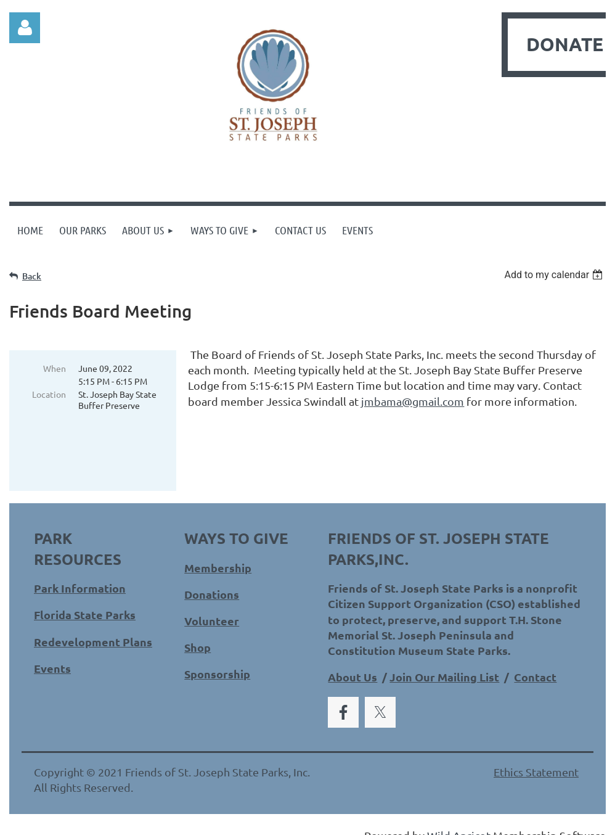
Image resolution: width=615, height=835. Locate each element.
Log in (24, 27)
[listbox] (555, 274)
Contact (535, 661)
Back (31, 276)
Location (49, 394)
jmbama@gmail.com (412, 401)
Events (52, 652)
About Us (352, 661)
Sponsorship (217, 658)
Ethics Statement (536, 755)
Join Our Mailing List (444, 661)
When (54, 368)
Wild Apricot (459, 819)
